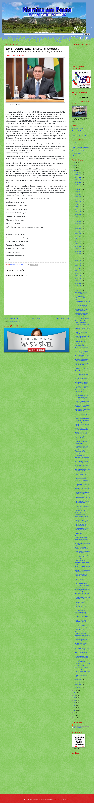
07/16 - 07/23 (78, 231)
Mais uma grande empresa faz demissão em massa (82, 601)
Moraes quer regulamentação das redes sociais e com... (82, 402)
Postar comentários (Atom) (14, 321)
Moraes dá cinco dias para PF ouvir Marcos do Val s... (81, 540)
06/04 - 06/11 (78, 246)
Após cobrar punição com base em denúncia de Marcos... (82, 394)
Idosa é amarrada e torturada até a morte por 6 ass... (82, 672)
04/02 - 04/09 (78, 268)
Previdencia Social (76, 153)
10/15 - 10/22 (78, 199)
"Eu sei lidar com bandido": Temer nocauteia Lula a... (81, 371)
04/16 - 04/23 (78, 263)
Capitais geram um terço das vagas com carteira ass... (81, 310)
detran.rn (74, 155)
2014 (75, 710)
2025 (75, 165)
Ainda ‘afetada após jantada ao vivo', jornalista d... (82, 609)
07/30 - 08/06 (78, 226)
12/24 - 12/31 (78, 174)
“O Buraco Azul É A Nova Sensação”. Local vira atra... (82, 413)
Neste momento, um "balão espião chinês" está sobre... (81, 293)
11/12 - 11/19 (78, 189)
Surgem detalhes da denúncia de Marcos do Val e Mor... (82, 481)
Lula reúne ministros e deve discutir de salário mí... (81, 525)
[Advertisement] (82, 780)
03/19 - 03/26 (78, 273)
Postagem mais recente (11, 318)
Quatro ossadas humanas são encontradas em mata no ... (81, 536)
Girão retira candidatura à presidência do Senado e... (81, 653)
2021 (75, 693)
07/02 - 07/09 (78, 236)
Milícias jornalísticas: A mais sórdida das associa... (81, 617)
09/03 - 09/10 (78, 214)
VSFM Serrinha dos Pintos (78, 128)
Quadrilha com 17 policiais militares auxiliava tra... (81, 450)
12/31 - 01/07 (78, 172)
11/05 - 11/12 (78, 192)
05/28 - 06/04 (78, 248)
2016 (75, 705)
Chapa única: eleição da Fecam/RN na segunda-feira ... (82, 317)
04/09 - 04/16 (78, 265)
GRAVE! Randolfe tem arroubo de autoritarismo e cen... (82, 375)
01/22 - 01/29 (78, 680)
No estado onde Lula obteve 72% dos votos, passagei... (82, 340)
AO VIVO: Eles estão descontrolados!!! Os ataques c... (82, 298)
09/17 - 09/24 (78, 209)
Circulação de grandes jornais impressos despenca (81, 513)
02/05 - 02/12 (78, 288)
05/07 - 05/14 (78, 256)
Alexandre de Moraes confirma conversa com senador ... (82, 406)
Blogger (68, 799)
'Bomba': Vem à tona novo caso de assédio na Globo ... (82, 502)
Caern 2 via (74, 142)
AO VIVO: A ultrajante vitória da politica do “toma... (82, 436)
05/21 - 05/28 (78, 251)
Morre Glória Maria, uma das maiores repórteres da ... (81, 517)
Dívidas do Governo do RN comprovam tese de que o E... (82, 548)
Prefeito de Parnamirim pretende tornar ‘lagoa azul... (82, 532)
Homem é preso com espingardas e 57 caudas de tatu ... (82, 555)
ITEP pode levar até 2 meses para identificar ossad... (82, 410)
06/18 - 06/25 (78, 241)
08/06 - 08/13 (78, 224)
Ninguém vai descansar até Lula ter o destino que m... (82, 590)
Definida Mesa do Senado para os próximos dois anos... (82, 462)
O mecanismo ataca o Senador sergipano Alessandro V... (82, 563)
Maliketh (57, 799)
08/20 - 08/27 (78, 219)
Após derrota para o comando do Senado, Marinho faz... (82, 398)
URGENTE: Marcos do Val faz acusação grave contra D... (82, 489)
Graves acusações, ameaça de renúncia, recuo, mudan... (81, 383)
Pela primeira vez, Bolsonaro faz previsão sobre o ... (82, 598)
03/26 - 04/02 (78, 270)
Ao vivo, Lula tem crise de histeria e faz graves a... (81, 379)
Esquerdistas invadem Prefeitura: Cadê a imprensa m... (82, 302)
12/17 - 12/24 (78, 177)
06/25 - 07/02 (78, 238)
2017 (75, 702)
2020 (75, 695)
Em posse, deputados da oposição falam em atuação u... (82, 624)
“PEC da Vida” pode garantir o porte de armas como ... (82, 594)
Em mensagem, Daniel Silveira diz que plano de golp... (82, 529)
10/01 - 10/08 (78, 204)
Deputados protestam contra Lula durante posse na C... (82, 636)
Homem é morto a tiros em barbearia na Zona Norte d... (82, 433)
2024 (75, 167)
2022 (75, 690)
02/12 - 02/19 (78, 285)
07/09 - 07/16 (78, 233)
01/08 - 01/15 (78, 684)
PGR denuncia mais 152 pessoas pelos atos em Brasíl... (82, 329)
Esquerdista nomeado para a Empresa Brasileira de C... (81, 447)
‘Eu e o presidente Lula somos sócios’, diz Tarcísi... (82, 649)
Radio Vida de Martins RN (78, 133)
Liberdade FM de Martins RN (79, 135)
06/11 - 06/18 (78, 243)
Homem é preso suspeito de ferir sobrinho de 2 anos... (82, 567)
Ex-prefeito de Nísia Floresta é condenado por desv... (82, 421)
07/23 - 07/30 (78, 229)
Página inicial (36, 318)
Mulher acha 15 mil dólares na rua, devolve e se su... (82, 337)
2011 (75, 717)
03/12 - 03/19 (78, 275)
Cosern (73, 145)
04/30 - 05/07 (78, 258)
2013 (75, 712)
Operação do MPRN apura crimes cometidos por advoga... (81, 645)
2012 (75, 715)
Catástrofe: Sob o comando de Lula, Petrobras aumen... (82, 485)
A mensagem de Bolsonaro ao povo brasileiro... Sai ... (82, 473)
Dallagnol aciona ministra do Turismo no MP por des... (81, 348)
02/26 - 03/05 (78, 280)
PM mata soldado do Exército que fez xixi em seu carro (81, 657)
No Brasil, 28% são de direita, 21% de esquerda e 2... (82, 321)
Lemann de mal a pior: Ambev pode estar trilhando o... (82, 582)
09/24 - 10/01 (78, 206)
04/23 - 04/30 (78, 261)
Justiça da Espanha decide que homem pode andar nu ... (82, 363)
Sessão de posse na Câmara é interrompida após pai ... (81, 621)
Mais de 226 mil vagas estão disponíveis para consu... (81, 676)
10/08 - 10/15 (78, 201)
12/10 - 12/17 (78, 179)
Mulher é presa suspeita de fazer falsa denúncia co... (82, 552)
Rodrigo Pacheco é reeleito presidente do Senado (81, 605)
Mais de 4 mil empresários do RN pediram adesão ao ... (81, 333)
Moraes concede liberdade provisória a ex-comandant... (82, 417)
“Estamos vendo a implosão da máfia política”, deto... (82, 390)
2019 (75, 697)
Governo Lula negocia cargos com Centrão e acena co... (81, 314)
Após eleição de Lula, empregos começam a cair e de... (82, 470)
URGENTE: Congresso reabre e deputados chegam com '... (82, 571)
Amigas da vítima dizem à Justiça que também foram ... (82, 429)
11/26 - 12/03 (78, 184)
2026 (75, 162)
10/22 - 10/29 (78, 196)
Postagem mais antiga (62, 318)
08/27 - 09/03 (78, 216)
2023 (75, 170)
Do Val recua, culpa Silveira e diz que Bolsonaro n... (82, 544)
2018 (75, 700)
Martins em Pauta (78, 725)
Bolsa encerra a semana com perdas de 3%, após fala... (81, 352)
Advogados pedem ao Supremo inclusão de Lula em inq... (82, 586)
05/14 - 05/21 (78, 253)
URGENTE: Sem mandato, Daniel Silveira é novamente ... (82, 505)
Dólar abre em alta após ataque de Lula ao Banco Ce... (82, 386)
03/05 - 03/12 (78, 278)
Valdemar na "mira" (79, 443)
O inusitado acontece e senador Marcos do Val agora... (82, 356)
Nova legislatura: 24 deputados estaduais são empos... (82, 632)
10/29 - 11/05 (78, 194)
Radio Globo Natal (76, 130)
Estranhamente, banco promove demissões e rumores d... (82, 477)
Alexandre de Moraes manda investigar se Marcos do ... (81, 360)
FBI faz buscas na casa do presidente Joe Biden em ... (81, 575)
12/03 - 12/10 (78, 182)
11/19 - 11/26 (78, 187)
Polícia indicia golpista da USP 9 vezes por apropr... (82, 664)
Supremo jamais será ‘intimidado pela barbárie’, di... (82, 628)
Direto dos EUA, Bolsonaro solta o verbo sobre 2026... (82, 509)
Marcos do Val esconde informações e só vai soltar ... (82, 367)
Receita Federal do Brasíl (78, 151)
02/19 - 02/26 (78, 283)
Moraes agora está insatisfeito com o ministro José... (81, 660)
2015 (75, 707)
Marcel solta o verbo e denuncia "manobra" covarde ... (82, 454)
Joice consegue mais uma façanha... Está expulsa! (81, 613)
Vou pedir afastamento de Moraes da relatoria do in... (82, 425)
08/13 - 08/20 (78, 221)
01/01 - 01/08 (78, 687)
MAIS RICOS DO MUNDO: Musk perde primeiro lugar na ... (82, 497)
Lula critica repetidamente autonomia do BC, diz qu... (81, 306)
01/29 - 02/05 (78, 290)
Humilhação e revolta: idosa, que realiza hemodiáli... (82, 458)
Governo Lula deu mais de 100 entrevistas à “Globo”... (82, 325)
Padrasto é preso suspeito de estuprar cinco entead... (81, 440)
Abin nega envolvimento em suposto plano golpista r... (81, 466)
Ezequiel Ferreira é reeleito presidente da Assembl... (81, 640)
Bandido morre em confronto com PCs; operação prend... (82, 668)
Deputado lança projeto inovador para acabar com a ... (82, 344)
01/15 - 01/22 (78, 682)
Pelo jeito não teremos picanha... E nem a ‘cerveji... (82, 493)
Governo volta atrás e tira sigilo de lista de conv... (82, 578)
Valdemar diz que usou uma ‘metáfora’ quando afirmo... (82, 521)
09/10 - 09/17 (78, 211)
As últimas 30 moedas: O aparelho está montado (80, 559)
